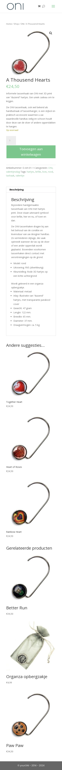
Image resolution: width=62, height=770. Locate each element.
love (44, 171)
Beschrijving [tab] (17, 189)
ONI (22, 23)
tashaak (10, 175)
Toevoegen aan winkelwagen (31, 152)
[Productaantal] (11, 140)
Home (9, 23)
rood (50, 171)
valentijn (20, 175)
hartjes (30, 171)
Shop (16, 23)
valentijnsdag (13, 171)
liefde (38, 171)
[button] (51, 33)
